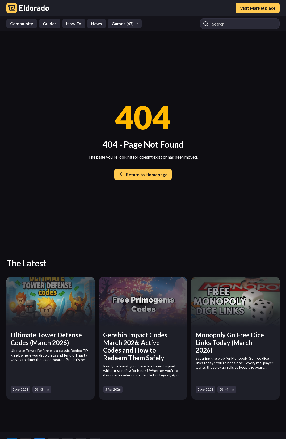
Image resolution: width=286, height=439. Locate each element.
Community (21, 23)
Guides (50, 23)
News (96, 23)
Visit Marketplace (257, 7)
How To (73, 23)
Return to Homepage (143, 174)
